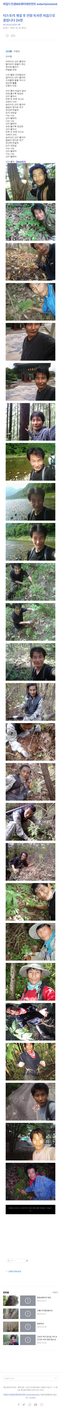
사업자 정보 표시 (13, 1271)
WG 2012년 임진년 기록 (11, 24)
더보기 (55, 1292)
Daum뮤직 (21, 161)
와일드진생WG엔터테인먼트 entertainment (30, 4)
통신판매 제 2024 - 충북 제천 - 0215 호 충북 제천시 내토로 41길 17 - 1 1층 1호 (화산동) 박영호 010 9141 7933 (31, 1388)
